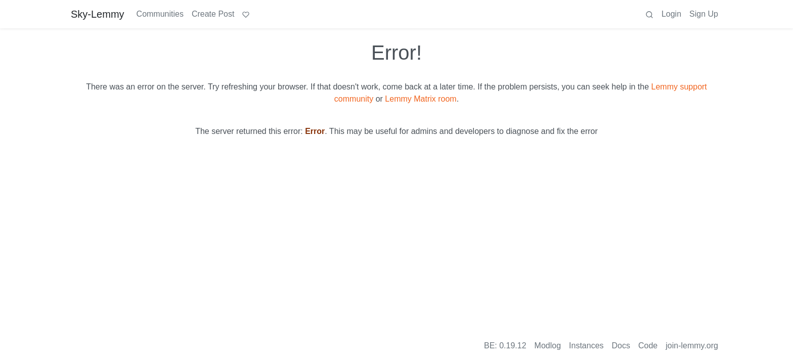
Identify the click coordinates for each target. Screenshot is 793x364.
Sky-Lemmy (97, 14)
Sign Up (703, 14)
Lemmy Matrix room (420, 99)
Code (647, 345)
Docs (621, 345)
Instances (586, 345)
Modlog (548, 345)
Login (671, 14)
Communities (160, 14)
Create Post (213, 14)
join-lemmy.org (692, 345)
